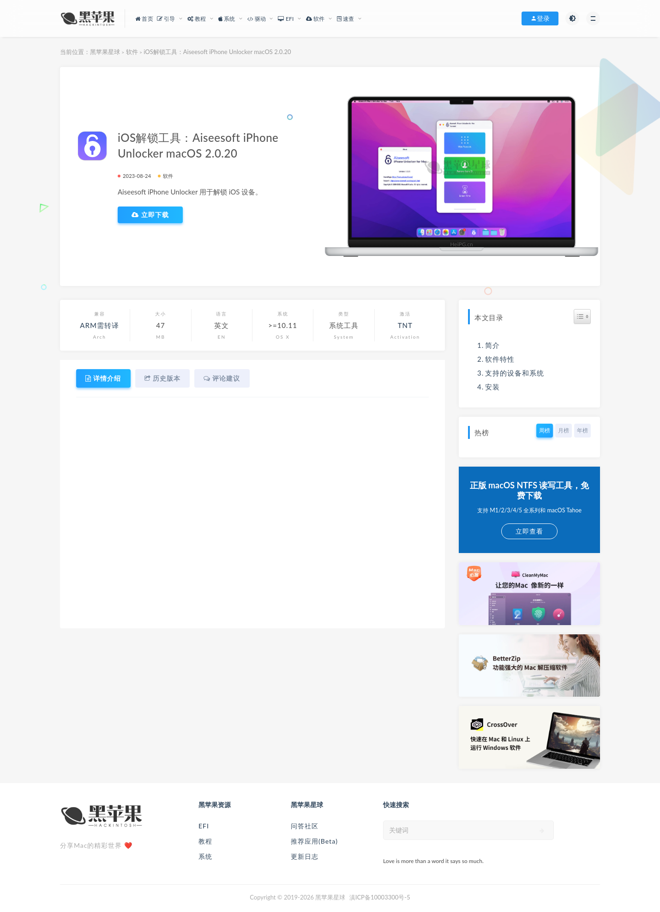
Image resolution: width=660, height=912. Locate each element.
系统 (205, 856)
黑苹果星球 (105, 51)
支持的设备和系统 (514, 373)
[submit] (542, 830)
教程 (205, 841)
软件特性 (500, 359)
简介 (492, 345)
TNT (405, 325)
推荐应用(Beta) (314, 841)
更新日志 (304, 856)
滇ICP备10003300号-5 (379, 897)
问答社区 (304, 826)
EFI (203, 826)
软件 (132, 51)
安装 (492, 387)
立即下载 (150, 215)
